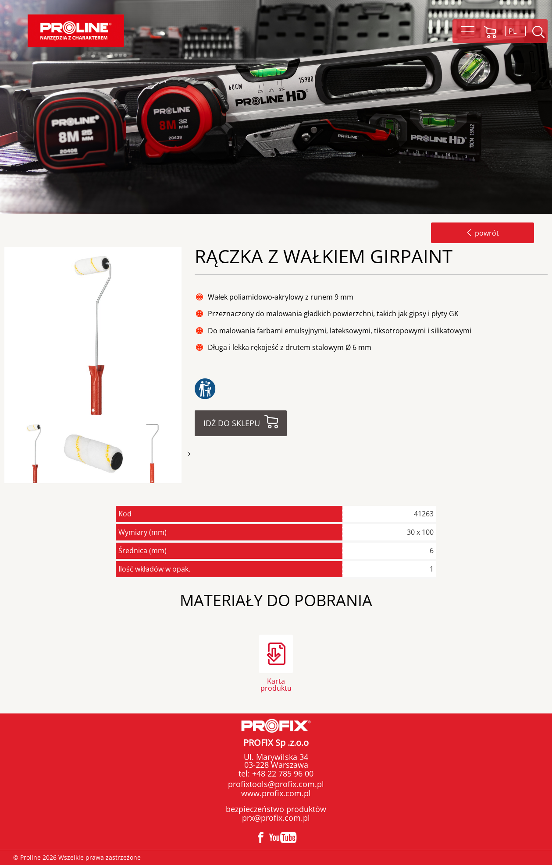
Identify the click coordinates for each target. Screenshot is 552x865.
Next (189, 454)
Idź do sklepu (231, 423)
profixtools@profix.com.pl (276, 784)
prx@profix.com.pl (276, 817)
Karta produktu (276, 684)
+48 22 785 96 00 (281, 773)
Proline (75, 30)
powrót (482, 233)
